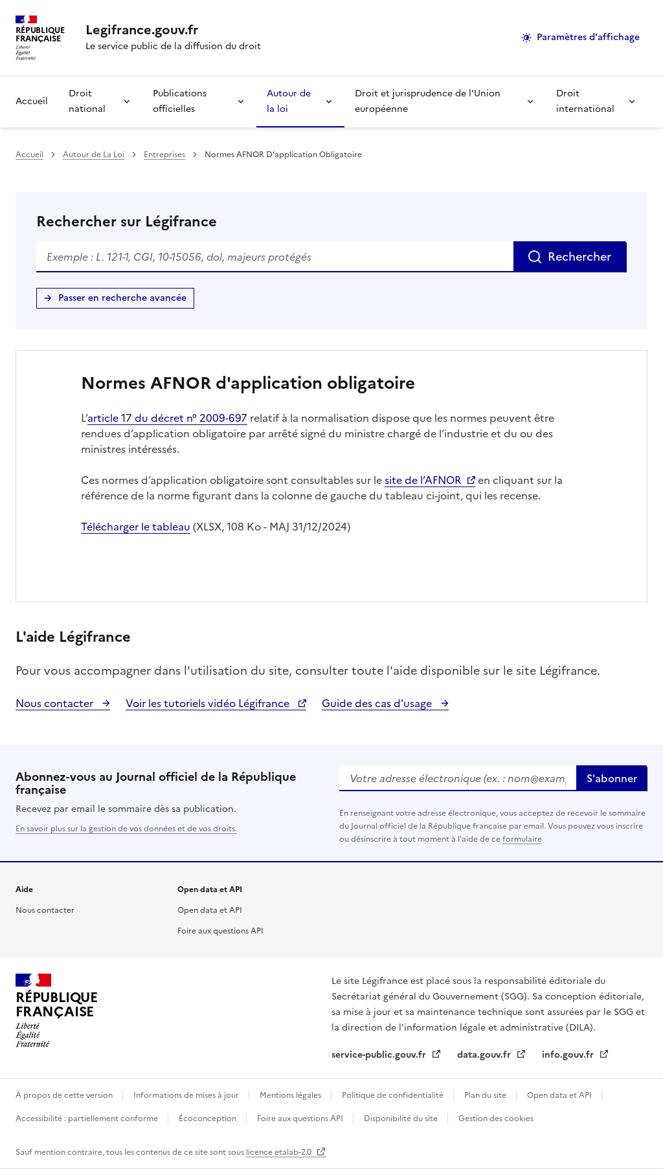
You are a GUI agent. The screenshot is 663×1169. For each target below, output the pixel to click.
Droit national (87, 101)
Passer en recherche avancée (122, 298)
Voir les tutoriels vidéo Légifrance (209, 703)
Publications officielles (180, 101)
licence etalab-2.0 (279, 1152)
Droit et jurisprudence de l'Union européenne (427, 101)
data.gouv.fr (485, 1055)
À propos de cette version (65, 1095)
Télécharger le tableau (135, 526)
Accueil (32, 101)
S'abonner (612, 778)
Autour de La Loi (93, 154)
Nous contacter (56, 703)
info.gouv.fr (569, 1055)
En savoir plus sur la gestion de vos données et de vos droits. (126, 829)
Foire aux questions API (220, 931)
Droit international (585, 101)
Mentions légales (291, 1095)
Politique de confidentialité (393, 1095)
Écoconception (208, 1118)
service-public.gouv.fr (380, 1055)
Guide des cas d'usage (378, 703)
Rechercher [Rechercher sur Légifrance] (579, 256)
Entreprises (164, 154)
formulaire (522, 839)
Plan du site (486, 1095)
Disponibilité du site (402, 1118)
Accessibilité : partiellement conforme (88, 1118)
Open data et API (209, 910)
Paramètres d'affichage (588, 37)
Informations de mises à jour (187, 1095)
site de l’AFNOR (423, 480)
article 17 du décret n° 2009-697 (167, 418)
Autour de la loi (289, 101)
